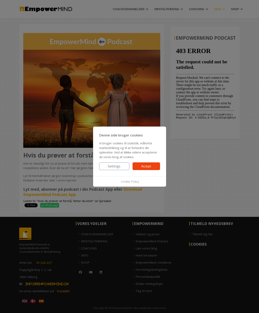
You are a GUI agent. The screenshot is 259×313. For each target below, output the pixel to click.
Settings (114, 166)
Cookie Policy (130, 181)
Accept (146, 166)
